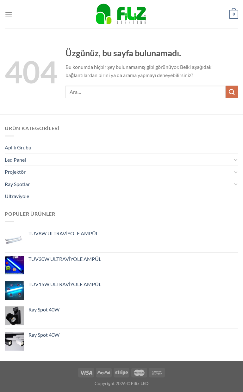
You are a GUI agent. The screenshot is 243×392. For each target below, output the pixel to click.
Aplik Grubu (18, 147)
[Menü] (8, 14)
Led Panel (15, 160)
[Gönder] (232, 92)
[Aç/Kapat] (235, 159)
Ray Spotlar (17, 184)
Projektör (15, 172)
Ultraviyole (17, 196)
